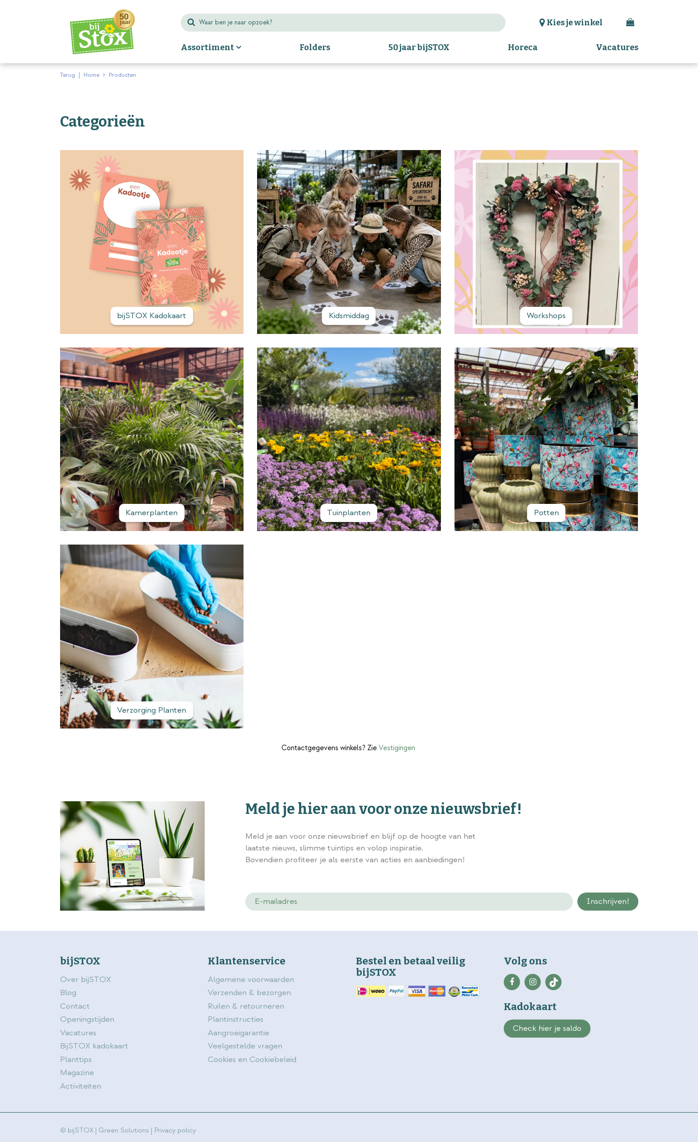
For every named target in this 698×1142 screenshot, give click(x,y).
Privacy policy (175, 1130)
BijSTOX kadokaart (94, 1046)
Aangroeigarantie (238, 1033)
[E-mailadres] (409, 902)
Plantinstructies (235, 1019)
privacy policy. (587, 837)
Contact (75, 1006)
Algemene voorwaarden (252, 979)
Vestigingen (397, 748)
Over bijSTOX (85, 979)
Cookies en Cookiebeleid (252, 1059)
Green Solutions (123, 1130)
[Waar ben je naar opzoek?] (343, 23)
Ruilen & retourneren (246, 1006)
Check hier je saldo (547, 1028)
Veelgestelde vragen (245, 1046)
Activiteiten (80, 1086)
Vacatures (78, 1033)
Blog (68, 992)
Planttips (76, 1059)
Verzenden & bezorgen (249, 992)
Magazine (77, 1072)
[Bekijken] (631, 22)
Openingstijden (87, 1019)
